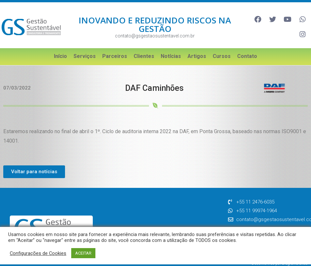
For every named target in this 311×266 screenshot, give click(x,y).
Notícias (171, 49)
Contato (247, 49)
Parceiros (114, 49)
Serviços (85, 49)
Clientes (144, 49)
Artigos (197, 49)
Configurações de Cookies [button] (38, 253)
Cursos (222, 49)
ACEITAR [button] (83, 253)
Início (60, 49)
